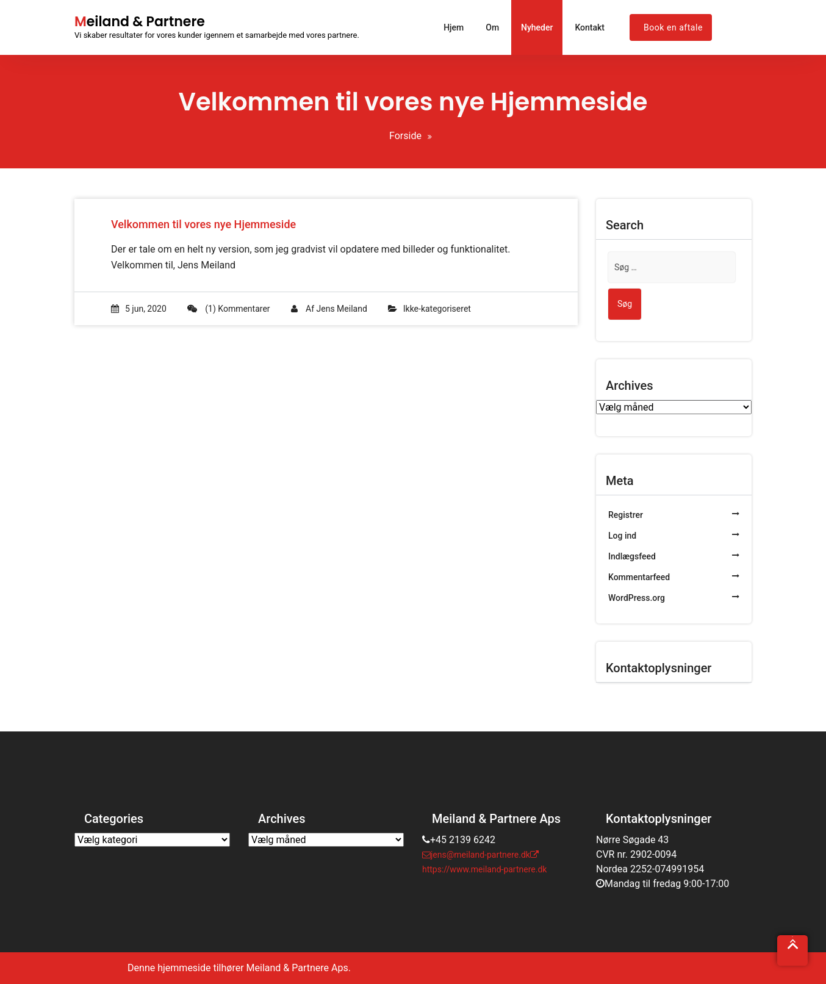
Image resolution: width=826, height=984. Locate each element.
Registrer (625, 515)
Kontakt (590, 27)
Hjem (454, 27)
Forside (405, 136)
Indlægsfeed (632, 556)
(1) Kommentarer (228, 309)
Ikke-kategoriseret (437, 309)
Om (492, 27)
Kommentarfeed (639, 577)
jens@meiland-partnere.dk (476, 855)
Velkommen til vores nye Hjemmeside (203, 224)
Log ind (622, 535)
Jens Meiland (342, 309)
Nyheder (537, 27)
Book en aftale (673, 27)
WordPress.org (636, 598)
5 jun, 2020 (139, 309)
